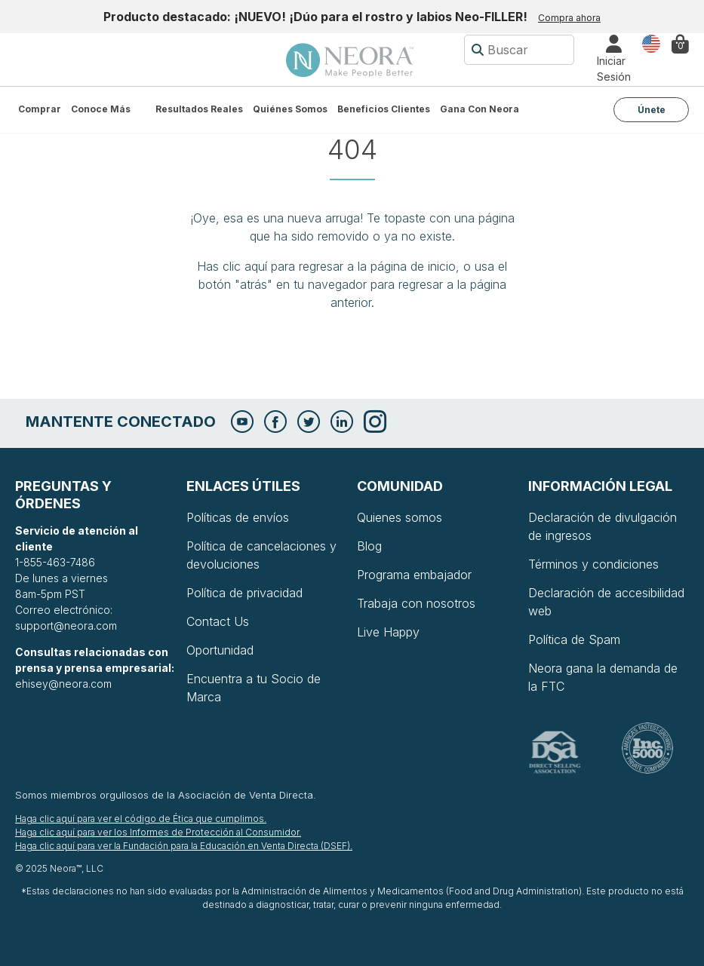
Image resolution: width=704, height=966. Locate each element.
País (651, 42)
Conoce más (101, 109)
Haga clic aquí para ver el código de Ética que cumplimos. (140, 818)
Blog (369, 546)
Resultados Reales (199, 109)
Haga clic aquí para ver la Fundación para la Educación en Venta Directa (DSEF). (183, 845)
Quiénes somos (290, 109)
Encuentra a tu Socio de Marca (253, 687)
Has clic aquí (232, 266)
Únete (652, 109)
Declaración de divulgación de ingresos (602, 526)
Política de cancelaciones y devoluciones (261, 555)
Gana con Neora (479, 109)
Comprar (39, 109)
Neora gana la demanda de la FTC (603, 677)
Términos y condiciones (593, 564)
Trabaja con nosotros (416, 603)
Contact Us (217, 621)
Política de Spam (574, 639)
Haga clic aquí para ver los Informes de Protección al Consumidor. (158, 832)
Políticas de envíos (237, 517)
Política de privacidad (244, 592)
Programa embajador (414, 574)
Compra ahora (569, 17)
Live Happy (388, 631)
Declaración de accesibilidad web (606, 601)
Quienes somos (399, 517)
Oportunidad (220, 650)
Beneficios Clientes (383, 109)
